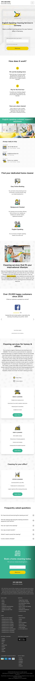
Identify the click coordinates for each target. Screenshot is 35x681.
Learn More (17, 415)
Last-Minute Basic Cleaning (24, 603)
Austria (3, 638)
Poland (3, 646)
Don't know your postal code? (12, 44)
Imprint (20, 621)
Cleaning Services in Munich (7, 621)
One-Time (18, 377)
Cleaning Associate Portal (7, 609)
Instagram (21, 661)
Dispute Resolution (23, 625)
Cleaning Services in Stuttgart (8, 624)
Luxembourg (4, 645)
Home (3, 600)
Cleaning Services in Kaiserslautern (9, 629)
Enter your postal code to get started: (14, 38)
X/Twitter (21, 662)
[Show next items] (33, 319)
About (3, 603)
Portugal (3, 648)
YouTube (20, 658)
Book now (17, 48)
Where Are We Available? (7, 617)
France (3, 641)
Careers (20, 619)
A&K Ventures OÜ (16, 672)
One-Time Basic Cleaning (24, 601)
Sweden (3, 651)
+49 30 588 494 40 (12, 147)
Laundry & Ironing (22, 611)
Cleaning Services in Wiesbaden (8, 632)
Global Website (22, 617)
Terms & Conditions (23, 622)
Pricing (3, 601)
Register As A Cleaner (6, 608)
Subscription (19, 381)
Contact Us (4, 604)
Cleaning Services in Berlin (7, 619)
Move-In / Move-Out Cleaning (25, 606)
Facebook (21, 333)
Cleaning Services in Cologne (7, 627)
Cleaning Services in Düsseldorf (8, 630)
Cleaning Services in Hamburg (8, 625)
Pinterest (21, 665)
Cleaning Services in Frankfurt (7, 622)
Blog (3, 611)
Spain (3, 649)
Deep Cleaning (22, 604)
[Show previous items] (1, 319)
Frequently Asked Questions (7, 606)
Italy (3, 643)
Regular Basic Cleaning (23, 600)
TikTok (20, 664)
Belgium (3, 640)
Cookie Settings (22, 627)
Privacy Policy (21, 624)
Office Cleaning (22, 608)
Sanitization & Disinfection (24, 609)
